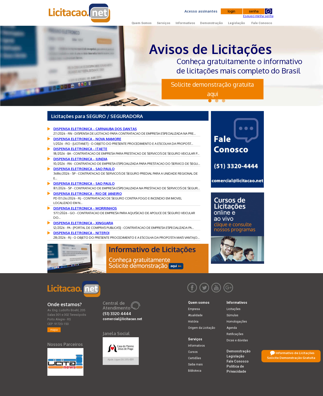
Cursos (193, 352)
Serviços (163, 23)
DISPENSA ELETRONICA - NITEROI (81, 233)
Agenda (232, 328)
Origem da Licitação (201, 328)
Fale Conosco (261, 23)
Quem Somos (142, 23)
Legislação (236, 23)
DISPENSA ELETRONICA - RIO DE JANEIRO (87, 193)
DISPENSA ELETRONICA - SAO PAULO (83, 169)
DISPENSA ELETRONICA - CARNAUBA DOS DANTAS (95, 129)
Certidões (194, 358)
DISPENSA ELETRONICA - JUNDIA (80, 159)
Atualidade (195, 315)
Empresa (194, 309)
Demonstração (211, 23)
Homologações (237, 321)
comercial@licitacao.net (122, 319)
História (193, 321)
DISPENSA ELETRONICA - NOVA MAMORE (87, 139)
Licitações (234, 309)
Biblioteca (194, 370)
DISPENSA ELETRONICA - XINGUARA (83, 223)
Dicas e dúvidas (237, 340)
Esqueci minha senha (258, 16)
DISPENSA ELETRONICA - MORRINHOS (85, 208)
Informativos (185, 23)
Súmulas (232, 315)
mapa (54, 329)
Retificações (235, 334)
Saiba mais (195, 364)
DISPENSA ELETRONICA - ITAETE (80, 149)
